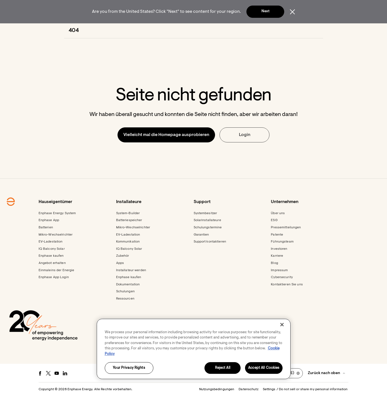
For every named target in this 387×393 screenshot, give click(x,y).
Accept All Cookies (263, 368)
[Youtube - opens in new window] (57, 388)
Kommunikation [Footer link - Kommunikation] (128, 256)
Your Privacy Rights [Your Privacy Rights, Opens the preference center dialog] (129, 368)
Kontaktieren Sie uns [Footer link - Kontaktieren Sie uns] (287, 299)
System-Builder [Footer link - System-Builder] (128, 228)
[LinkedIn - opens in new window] (65, 388)
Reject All (222, 368)
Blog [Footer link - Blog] (274, 278)
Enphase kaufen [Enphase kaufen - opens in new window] (128, 292)
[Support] (208, 30)
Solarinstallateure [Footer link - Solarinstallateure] (207, 235)
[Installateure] (148, 30)
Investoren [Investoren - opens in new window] (279, 264)
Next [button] (265, 11)
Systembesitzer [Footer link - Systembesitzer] (205, 228)
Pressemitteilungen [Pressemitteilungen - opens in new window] (286, 242)
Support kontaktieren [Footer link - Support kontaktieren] (210, 256)
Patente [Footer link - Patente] (277, 249)
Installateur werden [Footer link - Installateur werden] (131, 285)
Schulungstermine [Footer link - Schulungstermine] (208, 242)
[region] (193, 348)
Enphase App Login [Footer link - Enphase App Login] (54, 292)
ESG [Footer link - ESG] (274, 235)
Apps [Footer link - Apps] (120, 278)
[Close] (282, 324)
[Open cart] (286, 30)
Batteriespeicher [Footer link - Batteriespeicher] (129, 235)
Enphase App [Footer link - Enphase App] (49, 235)
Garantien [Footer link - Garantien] (201, 249)
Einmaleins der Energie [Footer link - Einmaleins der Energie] (56, 285)
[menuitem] (106, 30)
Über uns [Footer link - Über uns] (278, 228)
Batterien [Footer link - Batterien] (46, 242)
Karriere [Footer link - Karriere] (277, 271)
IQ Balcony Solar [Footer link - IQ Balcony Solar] (52, 264)
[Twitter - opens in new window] (48, 388)
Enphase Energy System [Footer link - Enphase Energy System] (57, 228)
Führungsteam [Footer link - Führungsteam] (282, 256)
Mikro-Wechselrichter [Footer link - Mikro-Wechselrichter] (56, 249)
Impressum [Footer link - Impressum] (279, 285)
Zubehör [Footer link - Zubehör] (122, 271)
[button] (308, 30)
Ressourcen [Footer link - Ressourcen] (125, 313)
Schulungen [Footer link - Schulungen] (125, 306)
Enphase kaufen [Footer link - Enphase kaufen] (51, 271)
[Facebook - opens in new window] (40, 388)
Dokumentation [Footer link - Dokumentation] (128, 299)
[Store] (180, 30)
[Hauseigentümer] (106, 30)
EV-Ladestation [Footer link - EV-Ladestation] (51, 256)
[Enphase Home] (72, 30)
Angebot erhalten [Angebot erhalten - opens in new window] (52, 278)
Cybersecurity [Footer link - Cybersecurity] (282, 292)
